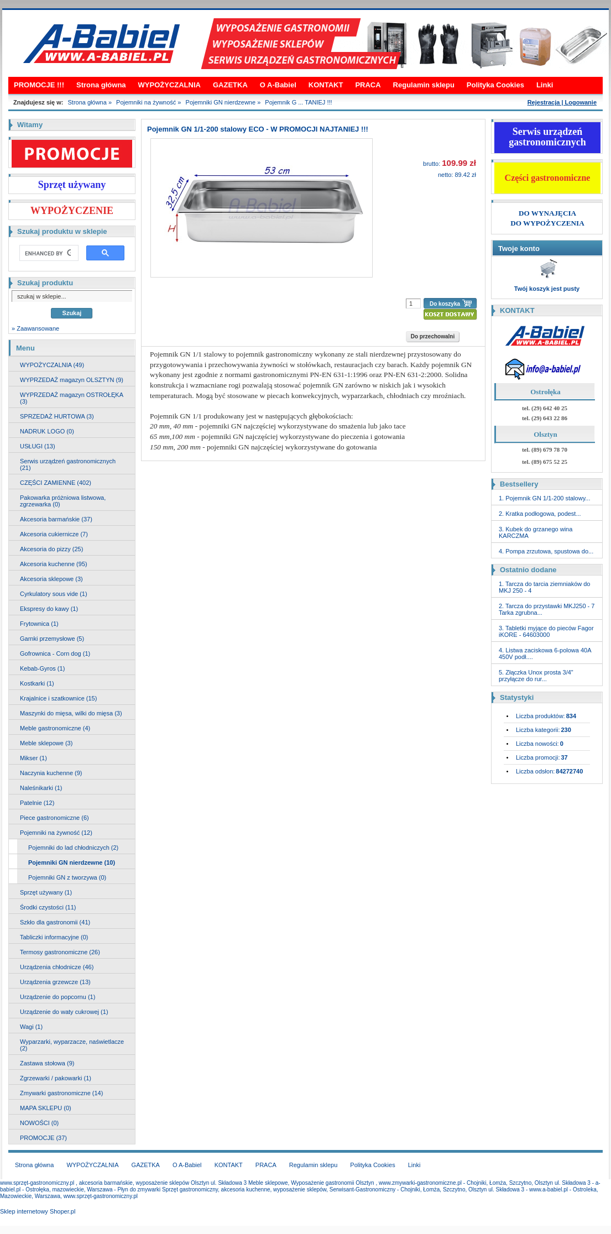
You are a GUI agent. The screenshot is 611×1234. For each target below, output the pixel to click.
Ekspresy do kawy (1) (49, 608)
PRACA (367, 85)
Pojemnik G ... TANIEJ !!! (298, 102)
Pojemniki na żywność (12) (56, 832)
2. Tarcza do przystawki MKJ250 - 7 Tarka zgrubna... (546, 609)
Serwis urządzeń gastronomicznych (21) (68, 464)
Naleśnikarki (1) (41, 788)
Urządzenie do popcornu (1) (57, 997)
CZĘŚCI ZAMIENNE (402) (55, 482)
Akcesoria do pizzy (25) (51, 549)
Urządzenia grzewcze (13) (55, 982)
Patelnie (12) (37, 802)
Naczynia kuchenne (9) (51, 773)
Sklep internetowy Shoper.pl (37, 1211)
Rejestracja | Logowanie (562, 102)
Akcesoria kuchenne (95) (53, 564)
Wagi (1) (31, 1026)
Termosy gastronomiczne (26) (60, 952)
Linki (544, 85)
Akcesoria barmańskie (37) (56, 519)
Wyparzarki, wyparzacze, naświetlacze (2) (72, 1045)
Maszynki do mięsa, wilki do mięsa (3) (71, 713)
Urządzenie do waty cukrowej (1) (64, 1011)
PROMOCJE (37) (43, 1137)
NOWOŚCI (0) (39, 1123)
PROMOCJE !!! (39, 85)
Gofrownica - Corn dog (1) (55, 653)
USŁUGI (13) (37, 446)
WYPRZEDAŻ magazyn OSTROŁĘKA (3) (71, 398)
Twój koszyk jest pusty (546, 288)
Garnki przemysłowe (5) (52, 638)
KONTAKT (326, 85)
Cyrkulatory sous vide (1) (53, 593)
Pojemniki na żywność (146, 102)
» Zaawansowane (35, 328)
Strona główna (101, 85)
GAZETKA (230, 85)
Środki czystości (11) (48, 907)
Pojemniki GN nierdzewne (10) (71, 862)
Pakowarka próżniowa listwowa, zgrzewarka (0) (63, 501)
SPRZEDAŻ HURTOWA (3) (57, 416)
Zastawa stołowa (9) (47, 1063)
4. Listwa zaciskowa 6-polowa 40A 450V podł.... (545, 653)
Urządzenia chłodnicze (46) (56, 967)
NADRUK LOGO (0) (47, 431)
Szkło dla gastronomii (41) (55, 922)
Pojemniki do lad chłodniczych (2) (73, 847)
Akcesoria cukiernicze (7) (54, 534)
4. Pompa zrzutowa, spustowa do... (546, 551)
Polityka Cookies (495, 85)
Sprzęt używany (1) (46, 892)
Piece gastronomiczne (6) (54, 817)
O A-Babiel (278, 85)
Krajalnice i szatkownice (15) (58, 698)
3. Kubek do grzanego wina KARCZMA (535, 532)
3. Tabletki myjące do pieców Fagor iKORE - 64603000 (546, 631)
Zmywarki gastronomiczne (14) (61, 1093)
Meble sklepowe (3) (46, 743)
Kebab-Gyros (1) (42, 668)
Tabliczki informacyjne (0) (54, 937)
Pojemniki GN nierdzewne (221, 102)
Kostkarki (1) (37, 683)
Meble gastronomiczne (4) (55, 728)
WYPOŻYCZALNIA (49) (52, 365)
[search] (48, 253)
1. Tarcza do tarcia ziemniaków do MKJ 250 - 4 (545, 587)
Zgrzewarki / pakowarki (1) (55, 1078)
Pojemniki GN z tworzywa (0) (67, 877)
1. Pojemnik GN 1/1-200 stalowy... (544, 498)
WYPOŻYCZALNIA (169, 85)
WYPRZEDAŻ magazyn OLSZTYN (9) (71, 380)
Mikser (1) (33, 758)
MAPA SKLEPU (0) (45, 1108)
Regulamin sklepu (424, 85)
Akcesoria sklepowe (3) (51, 579)
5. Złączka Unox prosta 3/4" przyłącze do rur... (536, 675)
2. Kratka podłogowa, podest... (540, 513)
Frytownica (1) (39, 623)
